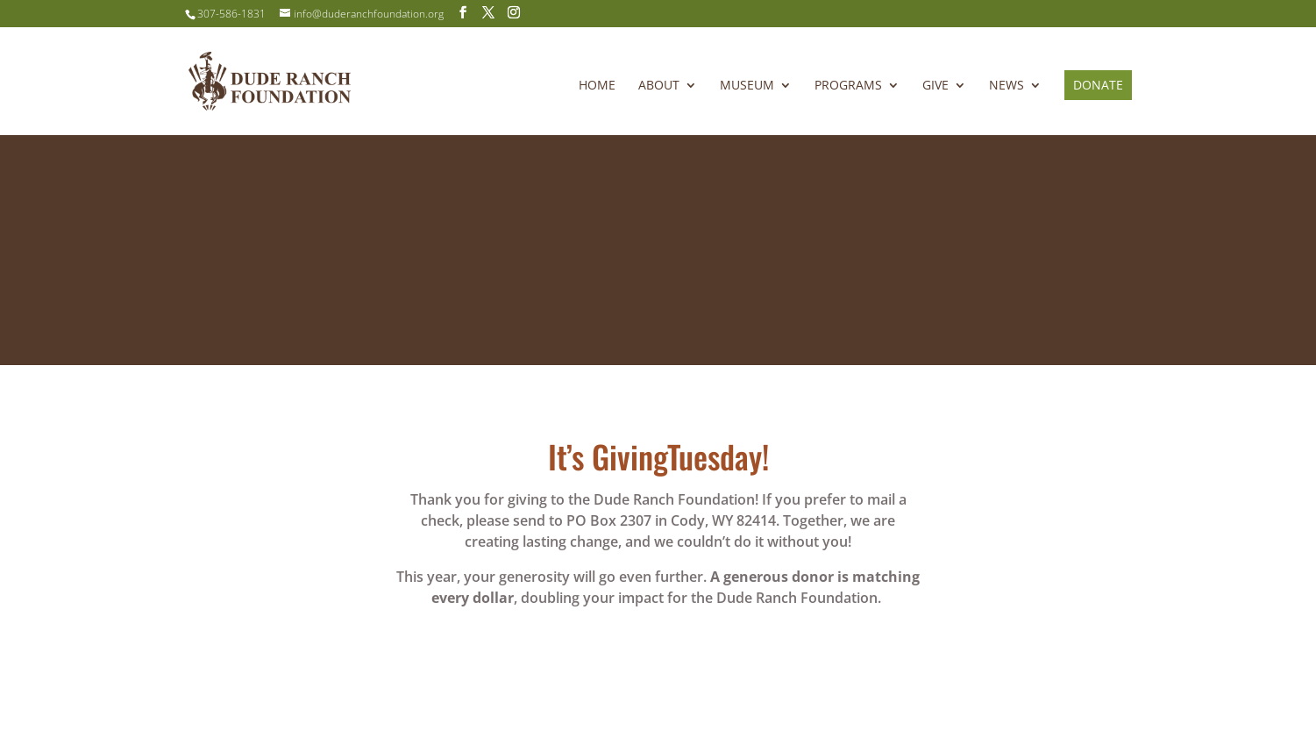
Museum (747, 86)
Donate (1098, 84)
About (658, 86)
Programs (848, 86)
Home (597, 86)
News (1006, 86)
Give (935, 86)
